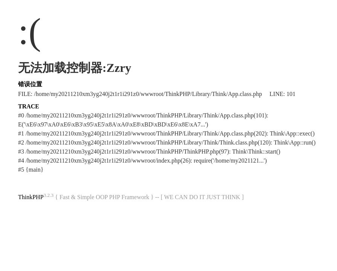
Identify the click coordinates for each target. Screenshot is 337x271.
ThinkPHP (31, 197)
